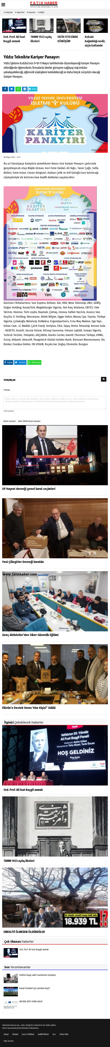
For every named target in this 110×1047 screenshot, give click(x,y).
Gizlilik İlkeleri (43, 1034)
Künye (6, 1034)
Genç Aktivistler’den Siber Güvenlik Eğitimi (30, 635)
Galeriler (20, 12)
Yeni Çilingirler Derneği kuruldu (23, 562)
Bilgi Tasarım (8, 1041)
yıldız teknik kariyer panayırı (29, 421)
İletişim (15, 1034)
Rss (54, 1034)
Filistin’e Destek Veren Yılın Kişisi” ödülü (29, 708)
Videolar (8, 12)
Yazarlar (31, 12)
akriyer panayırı (9, 421)
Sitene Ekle (64, 1034)
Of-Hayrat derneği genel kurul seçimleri (28, 489)
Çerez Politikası (28, 1034)
